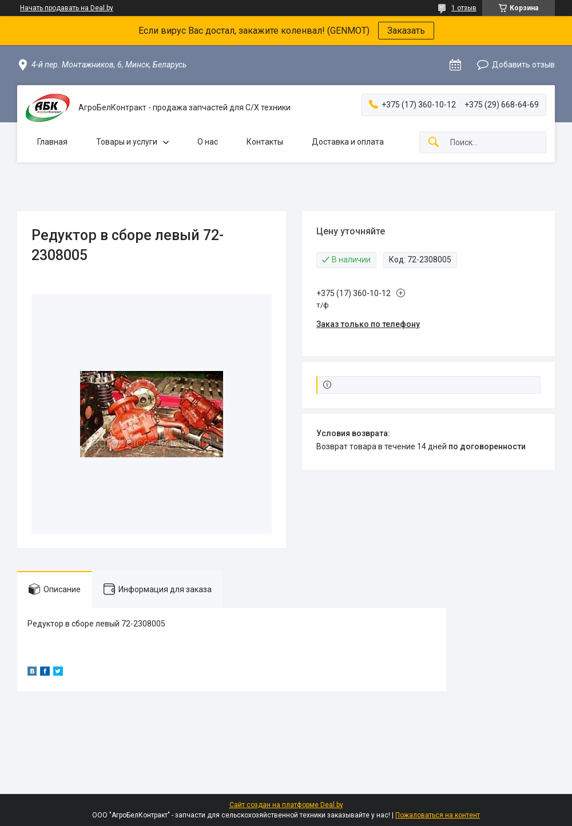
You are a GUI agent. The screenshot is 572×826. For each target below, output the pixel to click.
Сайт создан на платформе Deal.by (286, 805)
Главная (52, 141)
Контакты (265, 141)
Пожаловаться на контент (437, 815)
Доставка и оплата (348, 141)
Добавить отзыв (523, 64)
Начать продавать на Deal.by (66, 8)
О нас (207, 141)
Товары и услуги (126, 141)
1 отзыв (463, 8)
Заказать (406, 30)
